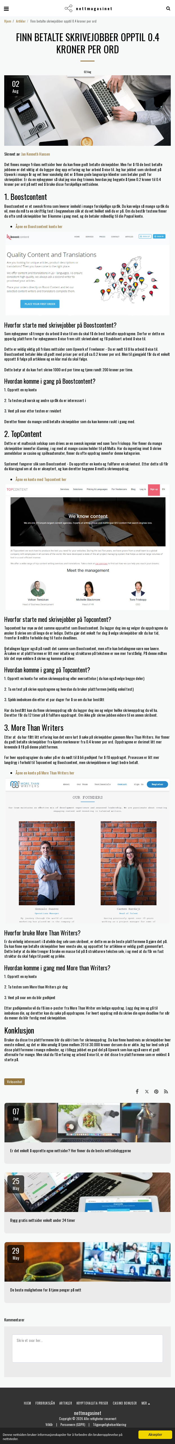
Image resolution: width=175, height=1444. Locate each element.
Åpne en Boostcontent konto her (38, 226)
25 (15, 1183)
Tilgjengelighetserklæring (109, 1424)
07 (15, 1113)
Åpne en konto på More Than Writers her (44, 773)
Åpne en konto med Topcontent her (40, 479)
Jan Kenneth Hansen (35, 154)
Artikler (21, 21)
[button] (6, 8)
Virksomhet (14, 1081)
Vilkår (49, 1424)
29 (15, 1253)
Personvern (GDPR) (72, 1424)
